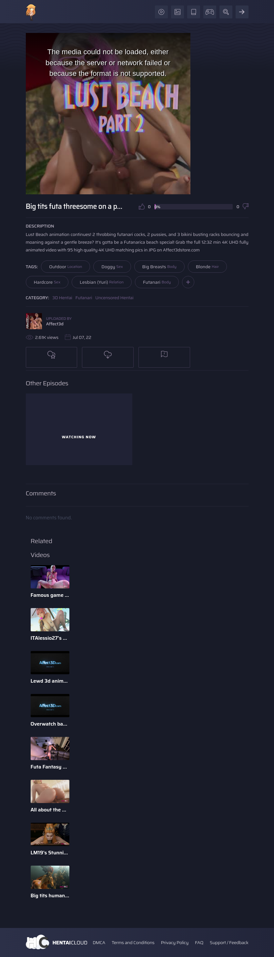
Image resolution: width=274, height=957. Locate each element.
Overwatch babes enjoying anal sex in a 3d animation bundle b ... (50, 724)
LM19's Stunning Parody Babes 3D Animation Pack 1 (50, 853)
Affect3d (55, 323)
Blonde (207, 266)
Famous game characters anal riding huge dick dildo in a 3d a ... (50, 595)
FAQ (199, 942)
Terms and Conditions (133, 942)
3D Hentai (62, 297)
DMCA (99, 942)
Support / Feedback (229, 942)
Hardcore (47, 282)
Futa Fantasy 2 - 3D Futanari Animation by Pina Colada (50, 767)
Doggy (112, 266)
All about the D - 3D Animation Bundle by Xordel (50, 810)
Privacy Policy (174, 942)
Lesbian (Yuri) (102, 282)
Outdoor (65, 266)
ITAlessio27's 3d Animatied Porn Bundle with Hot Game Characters (50, 638)
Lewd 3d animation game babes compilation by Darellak (50, 681)
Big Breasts (159, 266)
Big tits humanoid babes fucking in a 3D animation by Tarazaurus (50, 895)
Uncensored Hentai (114, 297)
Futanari (157, 282)
